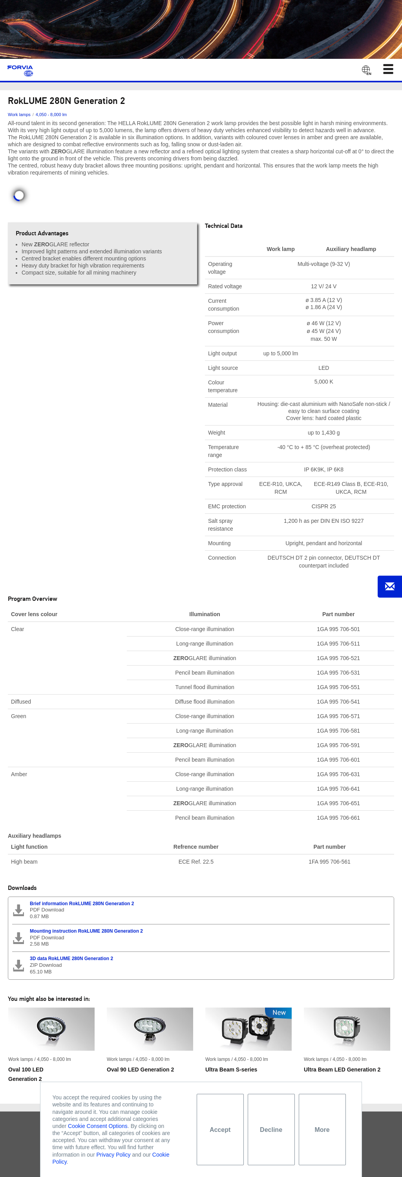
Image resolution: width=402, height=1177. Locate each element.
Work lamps (19, 114)
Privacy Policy (113, 1155)
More (321, 1129)
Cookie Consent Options (98, 1126)
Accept (220, 1129)
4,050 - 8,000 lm (51, 114)
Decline (271, 1129)
